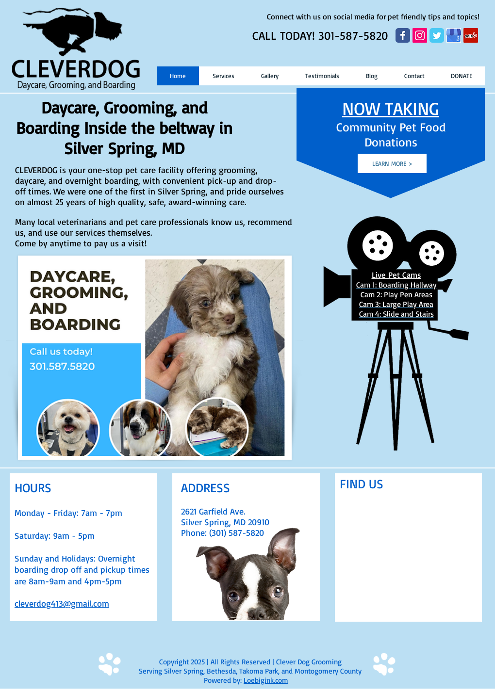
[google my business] (453, 35)
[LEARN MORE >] (392, 163)
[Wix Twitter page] (436, 35)
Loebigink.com (266, 680)
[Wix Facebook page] (403, 35)
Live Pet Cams (396, 275)
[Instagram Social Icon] (419, 35)
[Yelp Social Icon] (470, 35)
